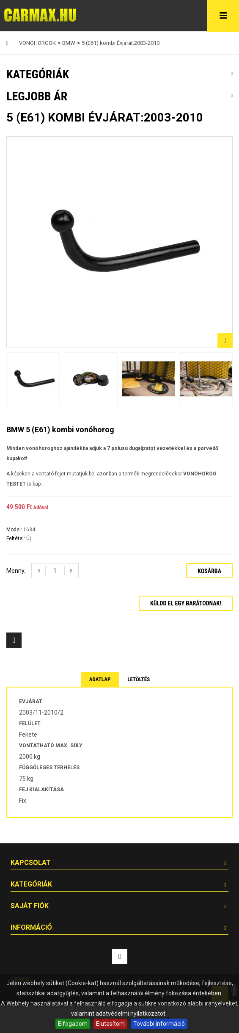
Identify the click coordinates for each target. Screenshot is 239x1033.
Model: (14, 530)
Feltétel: (16, 538)
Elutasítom (110, 1023)
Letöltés (138, 679)
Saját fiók (30, 906)
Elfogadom (73, 1023)
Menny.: (16, 570)
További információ (159, 1023)
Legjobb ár (36, 96)
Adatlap (100, 679)
